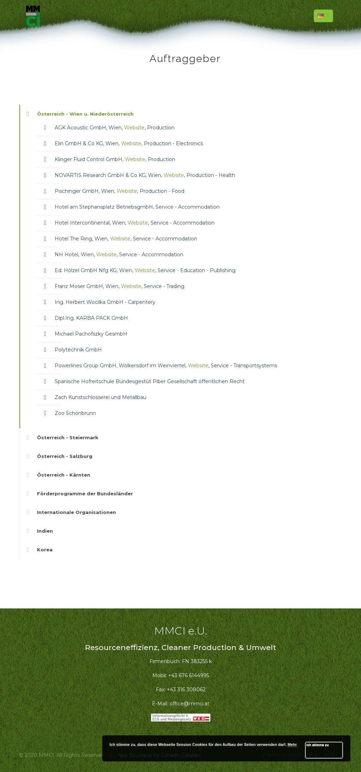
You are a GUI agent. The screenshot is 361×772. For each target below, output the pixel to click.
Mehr (292, 744)
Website (134, 127)
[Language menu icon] (323, 16)
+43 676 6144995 (188, 675)
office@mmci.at (189, 703)
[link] (180, 266)
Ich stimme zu (317, 745)
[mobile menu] (294, 16)
